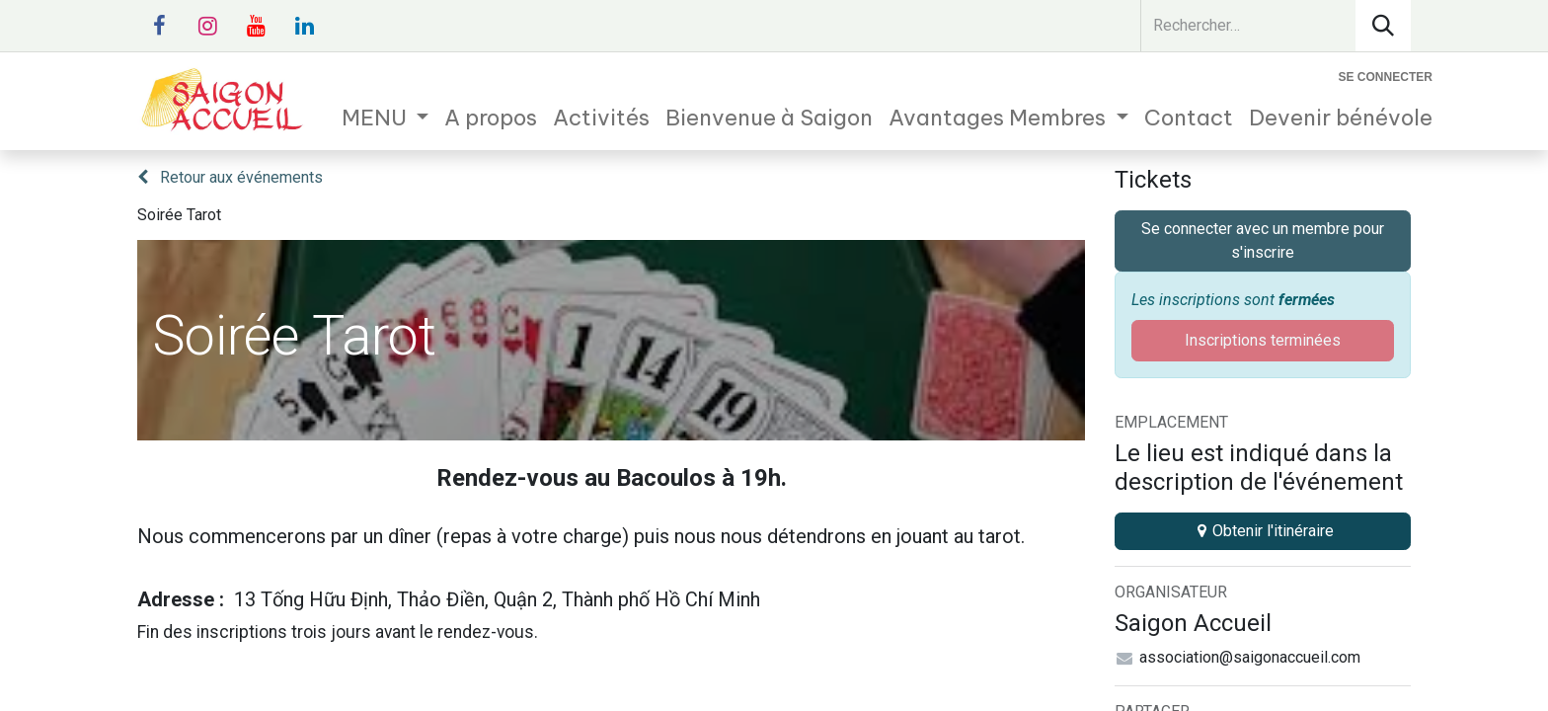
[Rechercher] (1383, 25)
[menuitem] (385, 118)
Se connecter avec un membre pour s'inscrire (1262, 240)
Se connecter (1385, 77)
